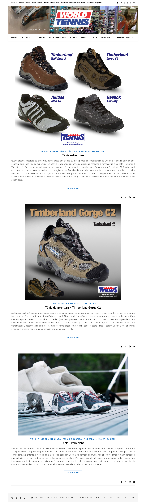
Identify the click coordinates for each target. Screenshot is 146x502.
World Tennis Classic (57, 37)
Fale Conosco (106, 37)
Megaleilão (25, 37)
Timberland (98, 151)
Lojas (72, 37)
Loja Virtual (40, 37)
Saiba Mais (73, 188)
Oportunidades (74, 3)
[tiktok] (121, 3)
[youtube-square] (128, 3)
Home (15, 37)
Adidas (45, 151)
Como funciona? (24, 3)
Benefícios (64, 3)
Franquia (14, 3)
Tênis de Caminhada (79, 151)
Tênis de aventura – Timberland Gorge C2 (73, 307)
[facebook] (118, 3)
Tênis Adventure (73, 155)
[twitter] (134, 3)
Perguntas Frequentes (94, 3)
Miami (95, 37)
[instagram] (124, 3)
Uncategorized (107, 439)
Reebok (54, 151)
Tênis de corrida (72, 439)
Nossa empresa (37, 3)
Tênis (63, 151)
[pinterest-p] (131, 3)
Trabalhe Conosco (123, 37)
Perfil (83, 3)
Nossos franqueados (51, 3)
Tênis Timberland (73, 443)
